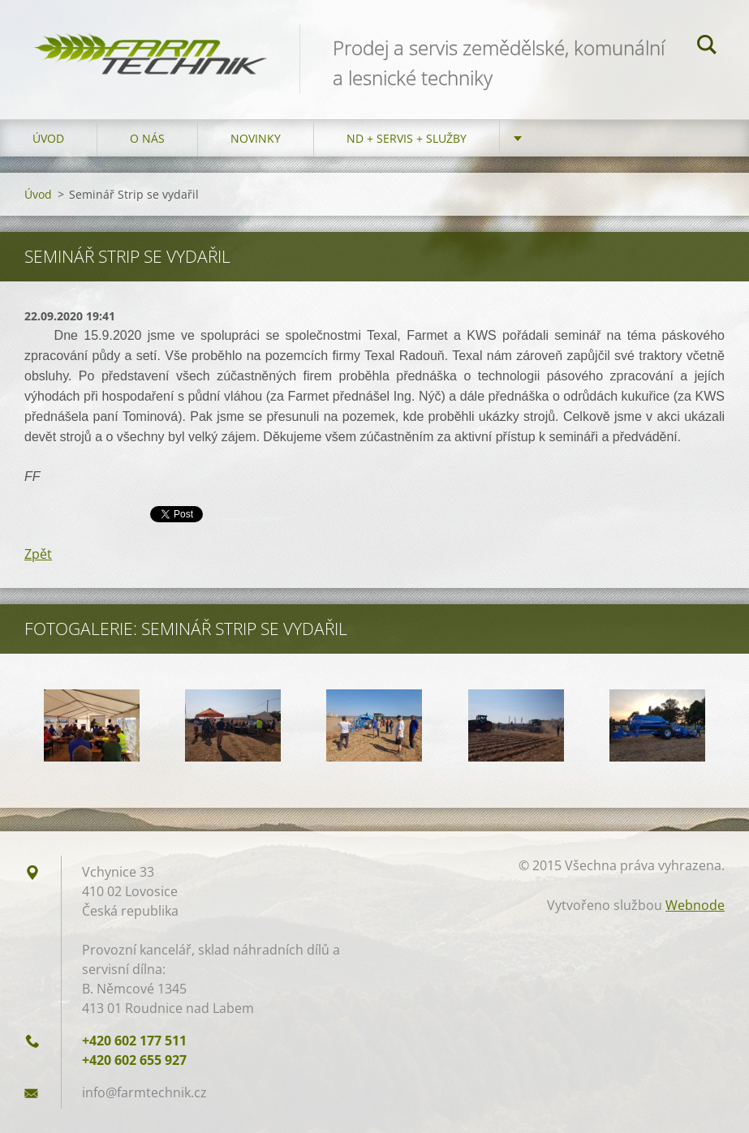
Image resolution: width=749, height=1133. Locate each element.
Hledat (707, 47)
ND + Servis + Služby (407, 138)
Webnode (695, 905)
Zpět (38, 554)
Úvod (48, 138)
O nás (147, 138)
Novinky (255, 138)
